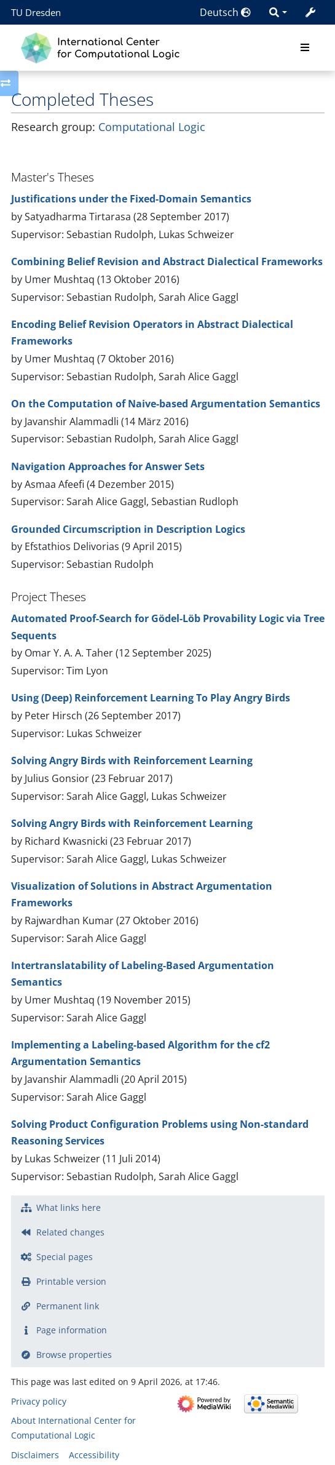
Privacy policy (38, 1401)
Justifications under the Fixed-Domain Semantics (131, 199)
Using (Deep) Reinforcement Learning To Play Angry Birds (150, 698)
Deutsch (225, 12)
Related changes (70, 1232)
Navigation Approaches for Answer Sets (108, 466)
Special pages (64, 1257)
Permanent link (67, 1306)
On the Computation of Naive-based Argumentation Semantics (165, 403)
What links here (68, 1207)
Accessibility (94, 1455)
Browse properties (74, 1354)
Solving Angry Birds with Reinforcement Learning (132, 760)
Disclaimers (35, 1455)
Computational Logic (151, 126)
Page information (71, 1330)
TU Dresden (36, 12)
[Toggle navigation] (305, 48)
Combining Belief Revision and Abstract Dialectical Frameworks (167, 261)
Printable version (71, 1281)
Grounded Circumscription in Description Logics (128, 529)
